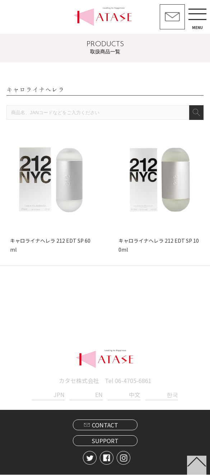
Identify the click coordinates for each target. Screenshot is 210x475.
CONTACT (105, 425)
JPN (59, 395)
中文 (134, 395)
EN (99, 395)
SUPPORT (105, 441)
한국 (172, 395)
